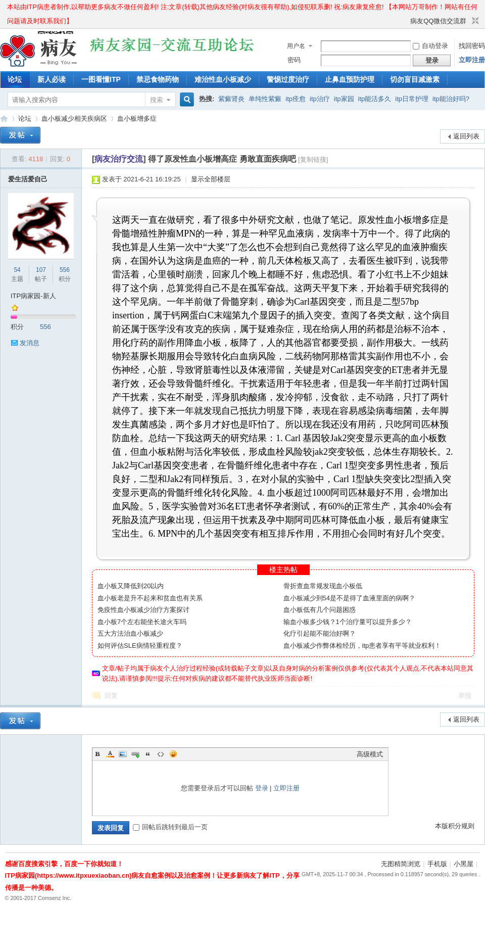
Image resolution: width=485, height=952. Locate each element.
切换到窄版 (474, 21)
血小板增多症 (137, 118)
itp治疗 (320, 99)
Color (110, 754)
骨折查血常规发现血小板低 (322, 586)
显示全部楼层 (210, 179)
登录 (261, 788)
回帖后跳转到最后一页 (170, 827)
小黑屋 (463, 864)
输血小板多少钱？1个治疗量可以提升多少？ (347, 622)
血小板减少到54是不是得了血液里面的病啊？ (349, 598)
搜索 (156, 100)
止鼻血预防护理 (349, 79)
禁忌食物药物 (157, 79)
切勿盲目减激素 (415, 79)
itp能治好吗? (450, 99)
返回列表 (466, 136)
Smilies (173, 754)
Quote (148, 754)
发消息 (29, 343)
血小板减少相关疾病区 (74, 118)
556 (65, 269)
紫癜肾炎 (231, 99)
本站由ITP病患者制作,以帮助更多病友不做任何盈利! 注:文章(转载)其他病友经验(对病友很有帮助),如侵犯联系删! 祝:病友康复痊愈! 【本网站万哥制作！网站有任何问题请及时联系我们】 (242, 8)
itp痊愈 (295, 99)
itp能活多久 (375, 99)
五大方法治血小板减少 (130, 633)
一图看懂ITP (101, 79)
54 (17, 269)
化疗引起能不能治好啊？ (319, 633)
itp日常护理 (411, 99)
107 (41, 269)
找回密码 (472, 46)
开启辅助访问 (405, 21)
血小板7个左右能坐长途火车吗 (142, 622)
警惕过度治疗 (288, 79)
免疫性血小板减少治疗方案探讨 (143, 609)
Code (161, 754)
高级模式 (370, 754)
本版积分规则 (454, 826)
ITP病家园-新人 (33, 296)
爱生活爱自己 (27, 179)
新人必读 (51, 79)
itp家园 (344, 99)
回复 (111, 695)
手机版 (437, 864)
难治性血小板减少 (223, 79)
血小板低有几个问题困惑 (319, 609)
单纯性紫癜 (265, 99)
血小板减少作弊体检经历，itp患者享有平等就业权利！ (362, 645)
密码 (294, 60)
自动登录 (430, 46)
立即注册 (472, 60)
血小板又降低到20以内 (131, 586)
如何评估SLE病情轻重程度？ (140, 645)
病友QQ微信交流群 (438, 21)
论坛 (15, 79)
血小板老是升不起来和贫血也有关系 (150, 598)
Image (123, 754)
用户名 (296, 46)
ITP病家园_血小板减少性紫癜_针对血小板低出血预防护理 (4, 118)
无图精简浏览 (400, 864)
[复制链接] (313, 159)
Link (135, 754)
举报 (464, 695)
